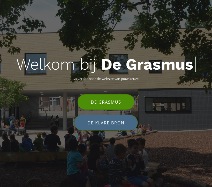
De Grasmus (106, 102)
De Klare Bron (105, 123)
